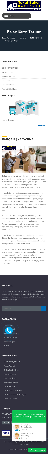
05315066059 (9, 414)
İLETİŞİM (7, 346)
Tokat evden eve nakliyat (13, 390)
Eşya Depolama (8, 80)
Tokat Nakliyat (9, 386)
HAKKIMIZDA (8, 325)
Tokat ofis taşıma (10, 398)
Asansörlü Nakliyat (9, 89)
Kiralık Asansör (8, 72)
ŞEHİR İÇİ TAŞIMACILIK (10, 68)
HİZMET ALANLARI (10, 337)
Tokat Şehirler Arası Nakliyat (15, 394)
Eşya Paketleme (8, 85)
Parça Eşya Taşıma (12, 41)
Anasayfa (22, 38)
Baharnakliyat (9, 341)
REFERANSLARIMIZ (11, 333)
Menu (12, 16)
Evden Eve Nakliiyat (9, 76)
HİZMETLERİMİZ (36, 38)
